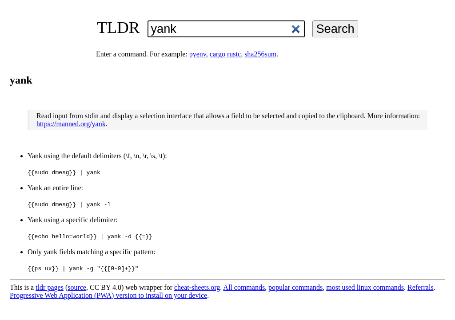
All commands (244, 287)
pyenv (197, 54)
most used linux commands (365, 287)
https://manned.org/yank (71, 124)
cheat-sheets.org (197, 287)
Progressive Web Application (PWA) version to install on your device (108, 295)
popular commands (295, 287)
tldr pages (50, 287)
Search (335, 29)
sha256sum (260, 54)
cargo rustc (225, 54)
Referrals (420, 287)
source (77, 287)
